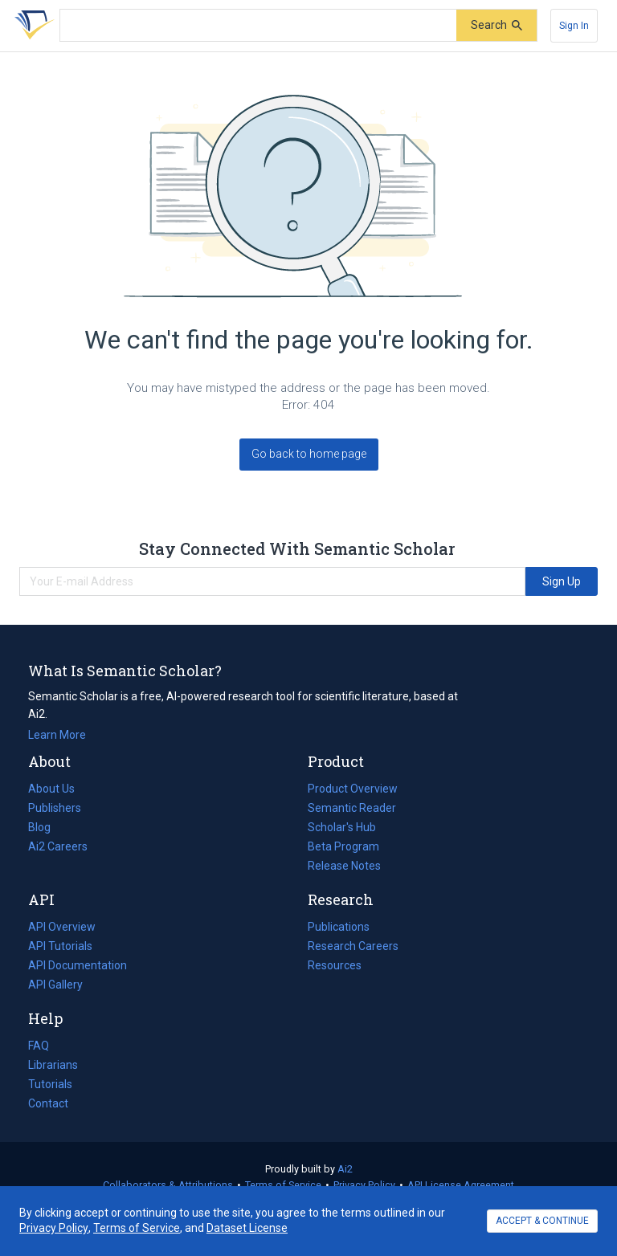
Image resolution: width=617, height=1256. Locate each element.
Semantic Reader (352, 807)
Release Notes (344, 865)
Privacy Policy (364, 1185)
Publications (339, 926)
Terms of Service (283, 1185)
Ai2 (345, 1169)
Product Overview (353, 788)
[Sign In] (574, 26)
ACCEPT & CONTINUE (542, 1220)
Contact (48, 1103)
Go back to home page (308, 453)
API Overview (62, 926)
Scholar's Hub (342, 827)
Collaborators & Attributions (168, 1185)
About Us (51, 788)
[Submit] (496, 25)
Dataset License (247, 1227)
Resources (335, 965)
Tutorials (50, 1084)
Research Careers (353, 946)
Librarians (53, 1064)
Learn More (57, 734)
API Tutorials (60, 946)
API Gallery (55, 984)
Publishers (54, 807)
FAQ (38, 1045)
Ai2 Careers (58, 846)
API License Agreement (460, 1185)
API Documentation (77, 965)
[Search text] (258, 25)
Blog (45, 827)
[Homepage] (31, 25)
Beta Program (343, 846)
